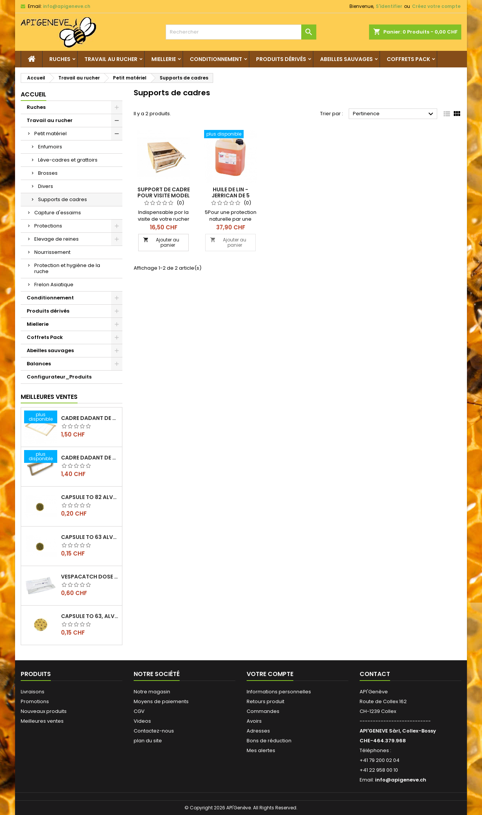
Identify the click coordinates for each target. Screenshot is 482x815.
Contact (375, 674)
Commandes (263, 711)
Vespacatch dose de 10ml (90, 577)
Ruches (59, 59)
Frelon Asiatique (53, 284)
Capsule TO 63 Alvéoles (90, 537)
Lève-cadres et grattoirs (68, 159)
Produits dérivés (281, 59)
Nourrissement (52, 252)
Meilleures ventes (42, 721)
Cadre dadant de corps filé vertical (90, 418)
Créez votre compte (436, 6)
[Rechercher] (241, 32)
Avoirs (254, 721)
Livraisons (32, 691)
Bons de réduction (269, 740)
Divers (45, 186)
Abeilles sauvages (346, 59)
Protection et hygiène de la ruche (67, 268)
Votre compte (270, 674)
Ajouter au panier (161, 242)
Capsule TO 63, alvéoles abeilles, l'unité (90, 616)
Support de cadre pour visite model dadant (163, 195)
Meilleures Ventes (49, 396)
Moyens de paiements (161, 701)
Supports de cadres (62, 199)
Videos (142, 721)
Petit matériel (50, 133)
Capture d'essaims (57, 212)
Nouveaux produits (44, 711)
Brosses (48, 173)
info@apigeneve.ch (66, 6)
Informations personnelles (279, 691)
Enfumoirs (50, 146)
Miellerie (163, 59)
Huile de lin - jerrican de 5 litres (231, 195)
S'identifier (389, 6)
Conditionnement (216, 59)
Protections (48, 225)
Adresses (258, 730)
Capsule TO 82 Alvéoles (90, 497)
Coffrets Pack (408, 59)
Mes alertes (261, 750)
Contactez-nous (154, 730)
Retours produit (265, 701)
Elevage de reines (56, 239)
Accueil (33, 94)
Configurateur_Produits (59, 376)
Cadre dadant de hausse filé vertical (90, 458)
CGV (139, 711)
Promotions (35, 701)
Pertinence (394, 114)
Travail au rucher (110, 59)
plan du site (148, 740)
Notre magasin (152, 691)
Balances (39, 363)
